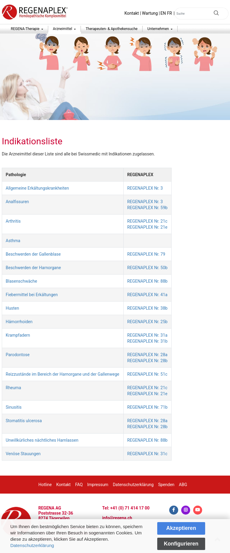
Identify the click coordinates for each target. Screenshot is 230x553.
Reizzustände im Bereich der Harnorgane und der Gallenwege (62, 374)
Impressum (97, 484)
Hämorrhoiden (19, 321)
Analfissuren (17, 201)
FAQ (79, 484)
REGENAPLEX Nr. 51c (147, 374)
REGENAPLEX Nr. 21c (147, 221)
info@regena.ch (117, 517)
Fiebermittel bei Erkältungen (32, 294)
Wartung (150, 13)
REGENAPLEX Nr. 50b (147, 267)
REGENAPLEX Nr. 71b (147, 407)
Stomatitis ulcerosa (24, 420)
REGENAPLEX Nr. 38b (147, 308)
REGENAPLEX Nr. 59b (147, 207)
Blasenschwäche (21, 281)
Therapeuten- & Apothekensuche (111, 29)
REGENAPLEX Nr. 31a (147, 335)
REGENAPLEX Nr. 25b (147, 321)
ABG (183, 484)
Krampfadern (18, 335)
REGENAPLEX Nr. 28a (147, 354)
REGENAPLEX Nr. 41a (147, 294)
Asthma (13, 240)
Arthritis (13, 221)
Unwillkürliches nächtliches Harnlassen (42, 440)
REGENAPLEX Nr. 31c (147, 453)
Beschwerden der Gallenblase (33, 254)
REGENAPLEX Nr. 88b (147, 281)
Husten (12, 308)
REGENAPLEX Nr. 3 (145, 188)
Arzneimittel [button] (63, 29)
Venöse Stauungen (23, 453)
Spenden (166, 484)
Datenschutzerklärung (32, 545)
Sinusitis (14, 407)
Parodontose (18, 354)
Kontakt (132, 13)
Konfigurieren (181, 544)
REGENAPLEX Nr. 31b (147, 341)
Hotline (45, 484)
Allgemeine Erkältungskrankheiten (37, 188)
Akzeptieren (181, 528)
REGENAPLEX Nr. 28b (147, 360)
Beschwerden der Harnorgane (33, 267)
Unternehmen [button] (158, 29)
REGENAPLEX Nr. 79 (146, 254)
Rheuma (13, 387)
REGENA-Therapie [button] (25, 29)
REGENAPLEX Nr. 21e (147, 227)
